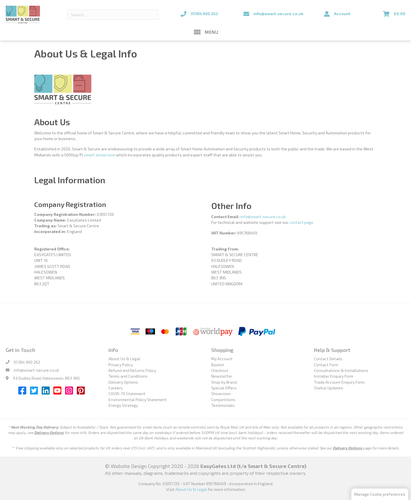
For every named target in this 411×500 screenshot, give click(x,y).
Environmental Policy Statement (137, 399)
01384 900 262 (27, 362)
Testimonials (223, 405)
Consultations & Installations (341, 370)
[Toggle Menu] (197, 32)
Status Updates (328, 387)
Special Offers (224, 387)
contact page (301, 222)
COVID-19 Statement (127, 393)
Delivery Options (123, 382)
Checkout (219, 370)
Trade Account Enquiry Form (339, 382)
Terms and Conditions (128, 376)
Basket (217, 364)
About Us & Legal (124, 358)
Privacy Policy (120, 364)
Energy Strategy (123, 405)
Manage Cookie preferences (379, 494)
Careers (115, 387)
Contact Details (328, 358)
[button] (211, 32)
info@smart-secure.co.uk (263, 216)
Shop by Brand (224, 382)
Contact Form (326, 364)
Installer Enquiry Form (333, 376)
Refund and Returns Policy (132, 370)
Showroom (221, 393)
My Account (222, 358)
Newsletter (221, 376)
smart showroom (99, 154)
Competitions (223, 399)
